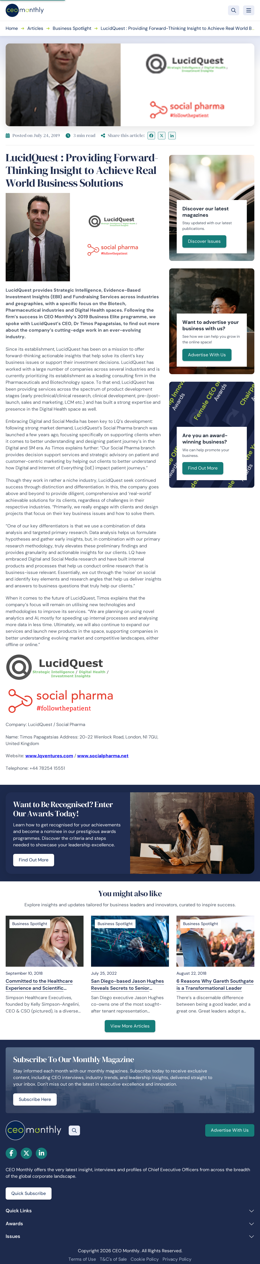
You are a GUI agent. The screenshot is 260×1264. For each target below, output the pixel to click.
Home (12, 28)
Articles (35, 28)
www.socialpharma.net (102, 756)
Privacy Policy (177, 1259)
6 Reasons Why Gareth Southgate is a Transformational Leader (215, 984)
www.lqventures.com (49, 756)
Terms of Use (82, 1259)
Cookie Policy (145, 1259)
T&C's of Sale (113, 1259)
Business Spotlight (72, 28)
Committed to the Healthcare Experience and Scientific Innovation (39, 985)
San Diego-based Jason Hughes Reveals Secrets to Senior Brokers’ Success (127, 985)
